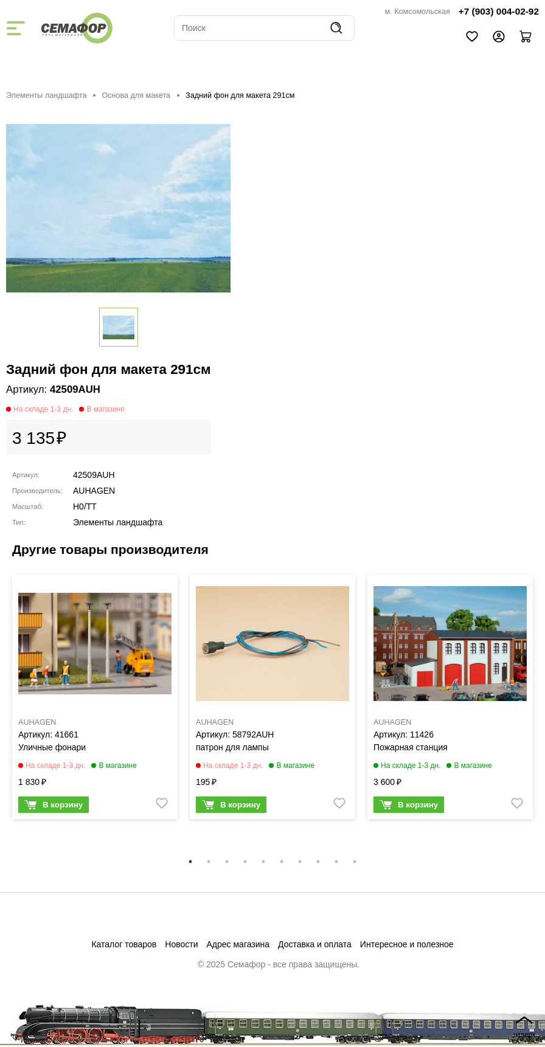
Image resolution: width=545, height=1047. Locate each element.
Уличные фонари (52, 747)
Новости (181, 944)
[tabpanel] (95, 700)
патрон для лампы (232, 747)
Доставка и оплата (315, 944)
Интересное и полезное (407, 944)
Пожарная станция (410, 747)
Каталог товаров (123, 944)
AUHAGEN (94, 491)
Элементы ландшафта (46, 95)
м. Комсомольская (417, 11)
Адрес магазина (238, 944)
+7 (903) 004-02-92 (499, 11)
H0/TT (85, 506)
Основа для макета (136, 95)
